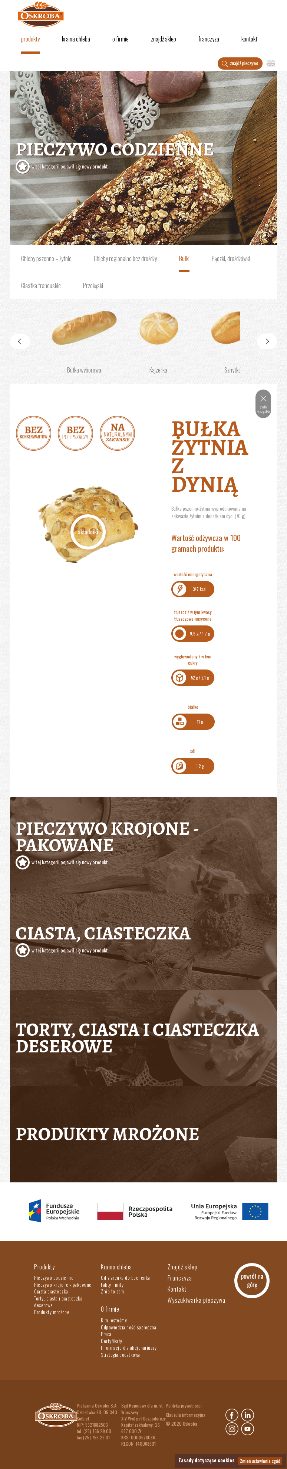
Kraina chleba (76, 38)
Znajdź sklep (163, 38)
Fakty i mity (112, 1284)
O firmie (120, 38)
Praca (106, 1334)
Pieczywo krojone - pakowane (63, 1284)
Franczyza (208, 38)
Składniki (88, 531)
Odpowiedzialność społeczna (128, 1327)
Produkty (30, 38)
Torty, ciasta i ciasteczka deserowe (137, 1038)
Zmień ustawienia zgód (260, 1461)
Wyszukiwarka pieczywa (196, 1300)
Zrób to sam (112, 1291)
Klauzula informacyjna (185, 1415)
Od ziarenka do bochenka (125, 1277)
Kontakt (249, 38)
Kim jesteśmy (114, 1320)
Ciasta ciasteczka (51, 1291)
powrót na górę (252, 1280)
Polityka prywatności (184, 1405)
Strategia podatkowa (120, 1354)
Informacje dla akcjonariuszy (128, 1347)
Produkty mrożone (107, 1133)
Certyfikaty (111, 1341)
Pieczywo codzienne (143, 155)
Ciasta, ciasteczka (143, 939)
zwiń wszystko (263, 409)
